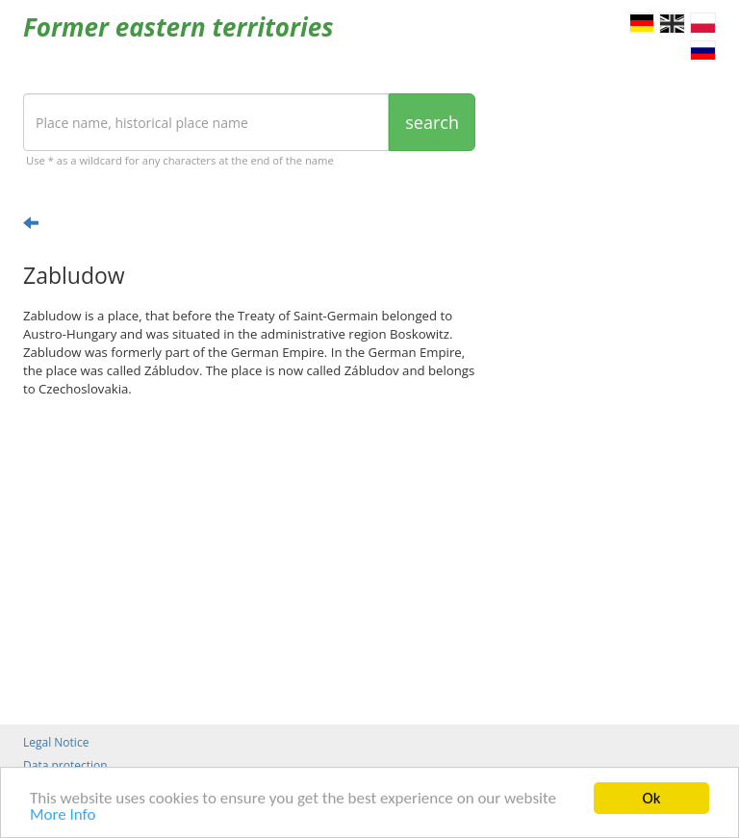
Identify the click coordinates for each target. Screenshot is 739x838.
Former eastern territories (178, 27)
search (432, 122)
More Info (62, 815)
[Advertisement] (249, 561)
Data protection (65, 765)
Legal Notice (56, 742)
